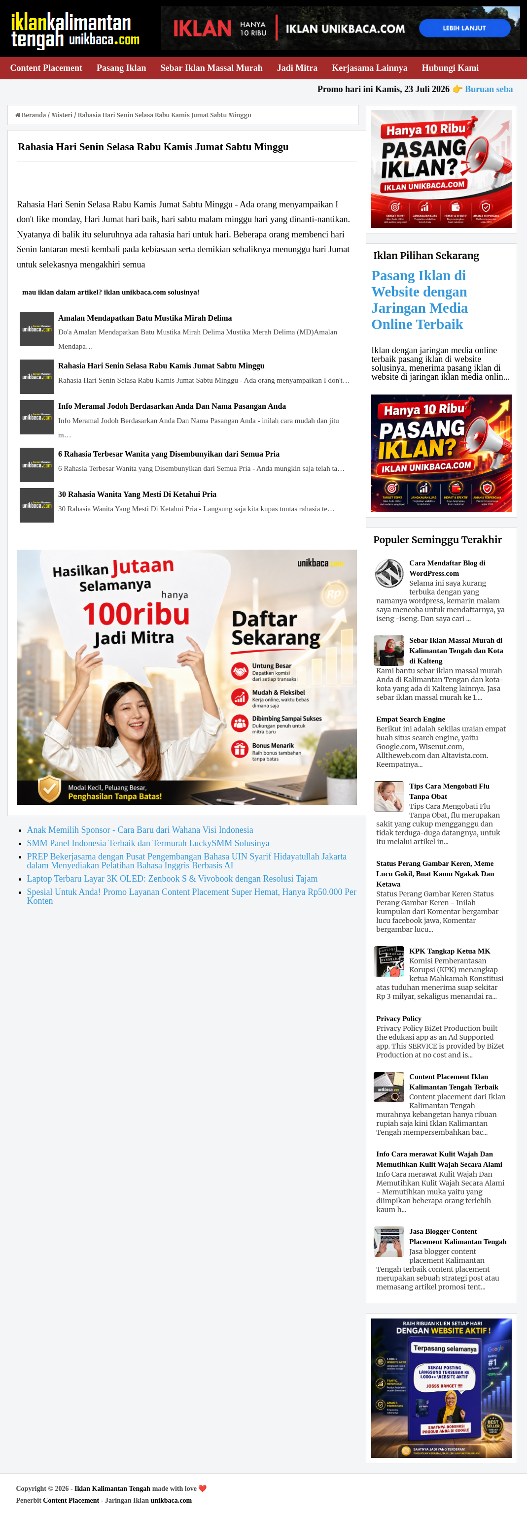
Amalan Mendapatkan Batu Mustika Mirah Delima (145, 318)
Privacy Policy (399, 1018)
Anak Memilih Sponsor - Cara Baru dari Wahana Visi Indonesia (140, 830)
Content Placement (71, 1500)
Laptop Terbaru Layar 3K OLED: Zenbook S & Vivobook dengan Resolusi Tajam (172, 879)
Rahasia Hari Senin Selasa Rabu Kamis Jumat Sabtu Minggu (161, 366)
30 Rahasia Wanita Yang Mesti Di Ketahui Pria (137, 494)
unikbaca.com (171, 1500)
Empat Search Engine (410, 719)
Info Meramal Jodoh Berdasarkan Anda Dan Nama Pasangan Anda (172, 406)
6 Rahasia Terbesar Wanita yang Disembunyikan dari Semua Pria (169, 454)
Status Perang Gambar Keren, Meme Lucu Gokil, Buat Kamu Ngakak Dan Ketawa (435, 873)
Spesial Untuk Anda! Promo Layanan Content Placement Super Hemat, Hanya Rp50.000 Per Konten (191, 896)
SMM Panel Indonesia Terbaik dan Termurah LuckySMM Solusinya (148, 843)
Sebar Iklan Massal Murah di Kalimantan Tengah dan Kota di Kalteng (456, 650)
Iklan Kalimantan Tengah (112, 1488)
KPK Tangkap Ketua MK (450, 951)
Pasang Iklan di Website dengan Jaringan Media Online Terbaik (419, 299)
